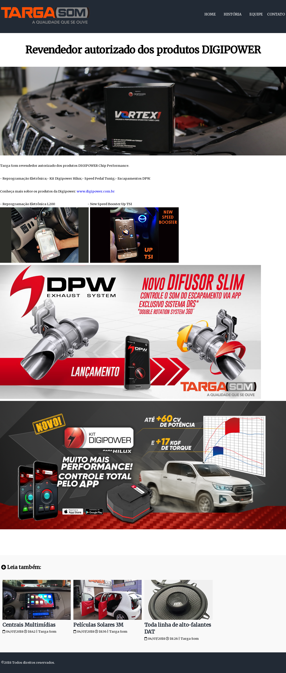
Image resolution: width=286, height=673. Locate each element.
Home (210, 14)
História (232, 14)
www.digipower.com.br (96, 191)
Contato (276, 14)
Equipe (256, 14)
